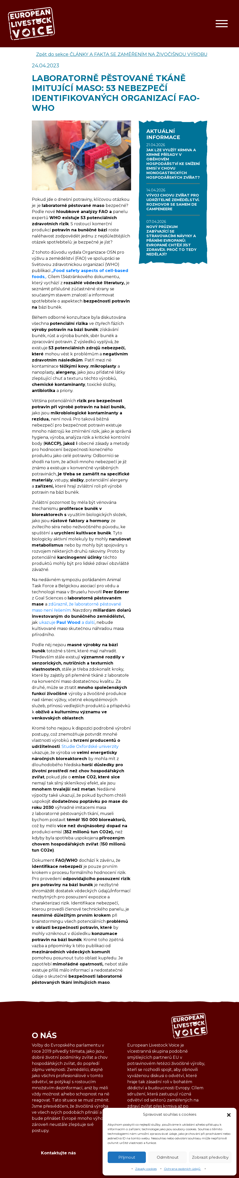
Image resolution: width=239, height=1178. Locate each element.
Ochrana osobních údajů (182, 1169)
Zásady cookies (146, 1169)
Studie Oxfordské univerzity (90, 746)
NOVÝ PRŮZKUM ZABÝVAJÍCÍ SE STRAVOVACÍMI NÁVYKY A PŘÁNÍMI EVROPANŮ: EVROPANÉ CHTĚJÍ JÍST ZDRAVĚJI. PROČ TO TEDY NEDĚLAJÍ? (171, 240)
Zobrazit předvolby (210, 1157)
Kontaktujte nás (58, 1153)
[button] (228, 1114)
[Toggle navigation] (221, 23)
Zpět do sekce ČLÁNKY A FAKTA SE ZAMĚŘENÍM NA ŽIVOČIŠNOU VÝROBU (121, 54)
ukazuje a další (67, 622)
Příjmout (126, 1157)
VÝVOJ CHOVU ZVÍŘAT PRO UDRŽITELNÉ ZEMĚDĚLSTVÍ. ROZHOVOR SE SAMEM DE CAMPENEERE (173, 202)
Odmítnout (167, 1157)
